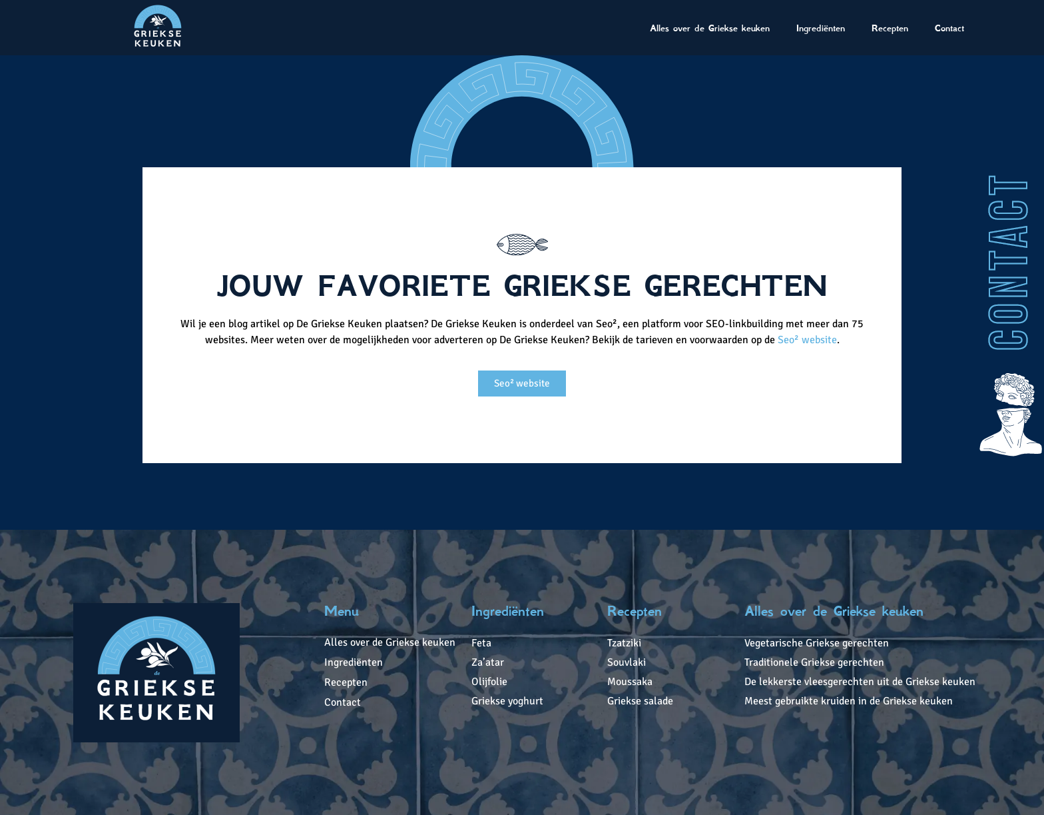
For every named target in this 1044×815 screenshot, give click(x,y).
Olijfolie (489, 681)
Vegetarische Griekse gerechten (816, 643)
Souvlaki (626, 662)
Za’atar (487, 662)
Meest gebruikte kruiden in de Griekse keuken (848, 701)
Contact (949, 28)
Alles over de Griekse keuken (710, 28)
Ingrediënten (820, 28)
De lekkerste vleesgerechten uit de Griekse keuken (859, 681)
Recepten (890, 28)
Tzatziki (624, 643)
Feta (481, 643)
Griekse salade (640, 701)
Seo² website (807, 340)
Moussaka (629, 681)
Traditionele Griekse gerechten (814, 662)
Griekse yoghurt (507, 701)
